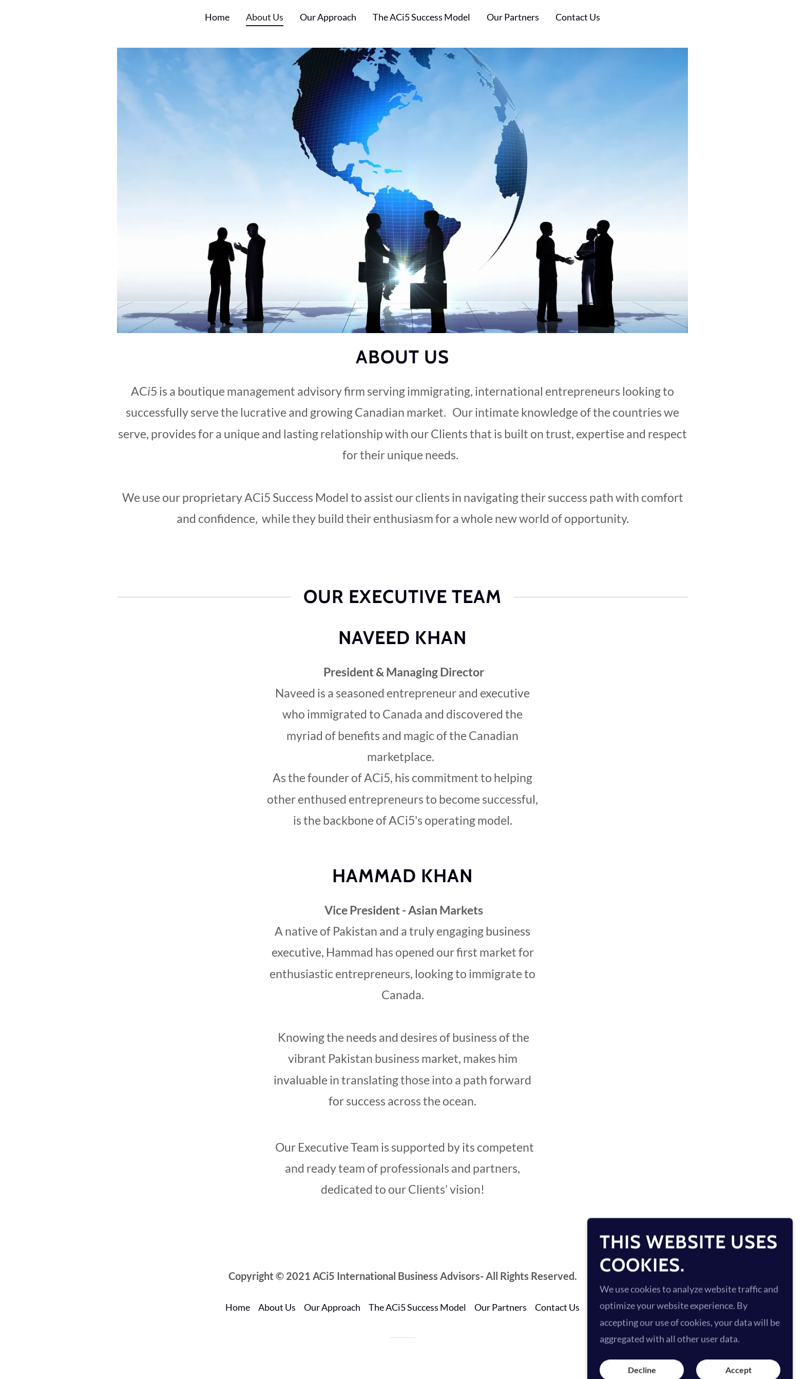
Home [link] (217, 17)
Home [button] (237, 1307)
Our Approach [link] (328, 17)
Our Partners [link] (513, 17)
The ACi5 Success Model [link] (421, 17)
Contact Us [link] (577, 17)
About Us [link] (264, 17)
